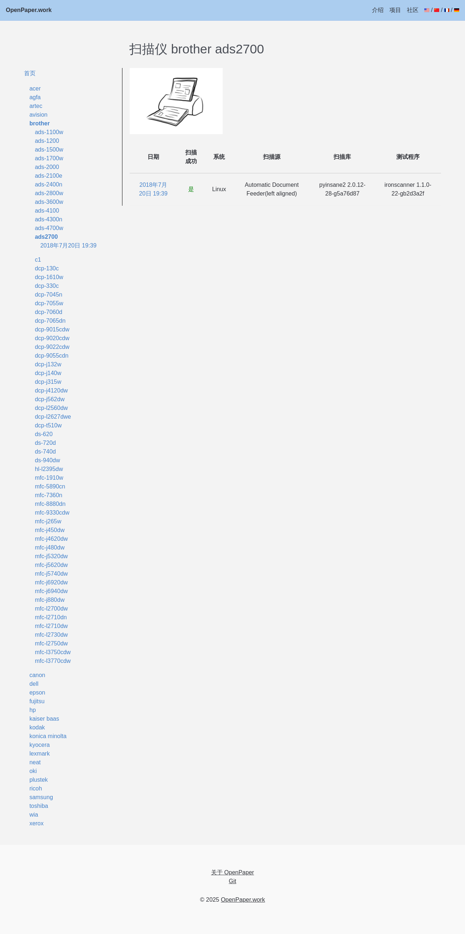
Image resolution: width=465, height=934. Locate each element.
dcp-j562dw (50, 399)
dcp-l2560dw (51, 408)
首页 (30, 73)
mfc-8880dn (50, 504)
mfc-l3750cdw (53, 652)
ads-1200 (47, 141)
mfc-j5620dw (51, 565)
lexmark (39, 753)
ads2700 (46, 237)
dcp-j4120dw (51, 390)
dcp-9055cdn (52, 356)
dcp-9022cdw (52, 347)
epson (37, 692)
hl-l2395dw (49, 469)
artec (36, 106)
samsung (41, 797)
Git (232, 881)
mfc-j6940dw (51, 591)
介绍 (378, 10)
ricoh (35, 788)
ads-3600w (49, 202)
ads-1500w (49, 149)
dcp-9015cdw (52, 329)
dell (34, 684)
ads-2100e (48, 176)
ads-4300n (48, 219)
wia (33, 815)
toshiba (38, 806)
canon (37, 675)
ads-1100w (49, 132)
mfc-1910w (49, 478)
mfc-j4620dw (51, 539)
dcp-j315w (48, 382)
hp (32, 710)
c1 (38, 260)
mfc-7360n (48, 495)
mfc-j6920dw (51, 582)
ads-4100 (47, 211)
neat (35, 762)
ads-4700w (49, 228)
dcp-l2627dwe (53, 417)
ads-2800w (49, 193)
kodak (37, 727)
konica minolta (47, 736)
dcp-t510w (48, 425)
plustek (38, 780)
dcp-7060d (48, 312)
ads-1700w (49, 158)
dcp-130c (47, 268)
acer (35, 88)
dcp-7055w (49, 303)
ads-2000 (47, 167)
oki (33, 771)
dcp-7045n (48, 294)
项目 (395, 10)
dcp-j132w (48, 364)
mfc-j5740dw (51, 574)
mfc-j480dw (50, 547)
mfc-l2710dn (51, 617)
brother (39, 123)
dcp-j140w (48, 373)
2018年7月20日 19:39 (68, 245)
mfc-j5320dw (51, 556)
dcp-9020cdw (52, 338)
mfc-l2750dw (51, 643)
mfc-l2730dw (51, 635)
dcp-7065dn (50, 321)
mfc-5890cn (50, 486)
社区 (412, 10)
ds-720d (45, 443)
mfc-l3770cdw (53, 661)
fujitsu (37, 701)
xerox (36, 823)
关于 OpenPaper (232, 872)
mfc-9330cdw (52, 513)
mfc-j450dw (50, 530)
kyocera (39, 745)
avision (38, 115)
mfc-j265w (48, 521)
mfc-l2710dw (51, 626)
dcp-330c (47, 286)
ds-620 (44, 434)
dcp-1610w (49, 277)
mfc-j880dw (50, 600)
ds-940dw (47, 460)
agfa (35, 97)
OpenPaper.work (29, 10)
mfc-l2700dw (51, 608)
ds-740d (45, 451)
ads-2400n (48, 184)
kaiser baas (44, 719)
